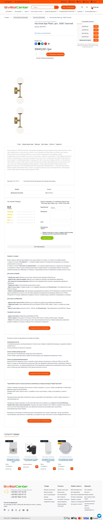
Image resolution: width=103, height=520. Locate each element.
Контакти (72, 1)
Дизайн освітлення (63, 489)
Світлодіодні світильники (21, 17)
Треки (26, 11)
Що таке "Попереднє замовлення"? (45, 58)
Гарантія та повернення (77, 501)
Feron (7, 464)
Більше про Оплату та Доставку (39, 328)
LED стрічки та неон (36, 11)
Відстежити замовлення (77, 494)
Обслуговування (62, 501)
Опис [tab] (19, 144)
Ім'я (42, 222)
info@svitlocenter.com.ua (22, 1)
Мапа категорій (48, 492)
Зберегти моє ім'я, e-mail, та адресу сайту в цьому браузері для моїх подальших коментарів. (57, 233)
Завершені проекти (89, 501)
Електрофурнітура (90, 11)
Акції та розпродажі (68, 7)
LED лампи (9, 11)
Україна (49, 189)
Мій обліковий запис (76, 489)
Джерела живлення (50, 11)
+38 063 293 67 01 (18, 494)
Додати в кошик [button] (19, 468)
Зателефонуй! (7, 1)
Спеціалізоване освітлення (66, 11)
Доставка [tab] (44, 144)
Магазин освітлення (49, 489)
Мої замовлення (75, 492)
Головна (6, 17)
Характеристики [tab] (27, 144)
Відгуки (64, 1)
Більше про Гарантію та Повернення (39, 420)
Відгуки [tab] (37, 144)
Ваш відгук (44, 211)
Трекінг (94, 1)
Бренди (46, 497)
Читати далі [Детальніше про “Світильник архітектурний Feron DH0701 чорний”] (36, 466)
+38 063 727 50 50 (18, 492)
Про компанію (88, 489)
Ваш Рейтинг (44, 207)
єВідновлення (49, 192)
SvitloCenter (15, 518)
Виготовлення (61, 497)
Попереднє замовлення (56, 54)
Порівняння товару (49, 501)
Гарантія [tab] (59, 144)
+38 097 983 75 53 (18, 497)
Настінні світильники (39, 17)
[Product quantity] (40, 54)
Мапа (79, 1)
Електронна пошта (44, 227)
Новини (86, 1)
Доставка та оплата (76, 504)
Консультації (61, 492)
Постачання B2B (62, 494)
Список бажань (48, 499)
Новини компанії (88, 494)
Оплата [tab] (51, 144)
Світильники (18, 11)
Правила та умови (76, 499)
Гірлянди (79, 11)
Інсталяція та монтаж (63, 499)
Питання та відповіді (76, 497)
